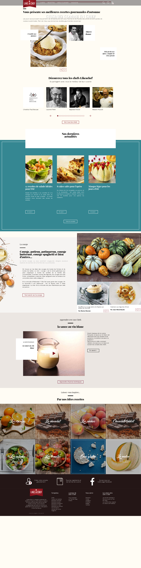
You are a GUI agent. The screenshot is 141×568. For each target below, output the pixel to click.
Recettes (51, 3)
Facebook (88, 550)
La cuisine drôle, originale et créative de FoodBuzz (109, 554)
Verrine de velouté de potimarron (70, 21)
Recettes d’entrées (56, 552)
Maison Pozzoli (102, 151)
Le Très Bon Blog (73, 551)
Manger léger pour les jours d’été (99, 239)
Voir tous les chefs (70, 174)
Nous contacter (73, 550)
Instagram (88, 552)
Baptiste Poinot (79, 151)
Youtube (88, 557)
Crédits (70, 552)
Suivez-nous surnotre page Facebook (105, 533)
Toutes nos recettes (56, 551)
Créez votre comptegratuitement (41, 533)
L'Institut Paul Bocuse (33, 151)
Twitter (87, 551)
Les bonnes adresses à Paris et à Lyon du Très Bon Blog (108, 551)
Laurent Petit (56, 151)
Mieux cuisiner (62, 3)
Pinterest (88, 554)
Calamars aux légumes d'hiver (119, 359)
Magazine (74, 3)
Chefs (42, 3)
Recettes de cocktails (57, 558)
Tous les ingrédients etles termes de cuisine (73, 533)
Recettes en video (56, 557)
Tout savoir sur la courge (33, 347)
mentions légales (33, 565)
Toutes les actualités (70, 273)
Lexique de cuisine (56, 561)
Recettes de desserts (56, 555)
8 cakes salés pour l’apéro (69, 238)
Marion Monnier (86, 363)
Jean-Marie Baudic (119, 362)
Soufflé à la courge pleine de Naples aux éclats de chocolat (91, 359)
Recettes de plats (56, 554)
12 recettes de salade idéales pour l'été (38, 239)
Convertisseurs (55, 560)
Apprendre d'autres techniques (70, 434)
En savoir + (30, 264)
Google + (88, 555)
